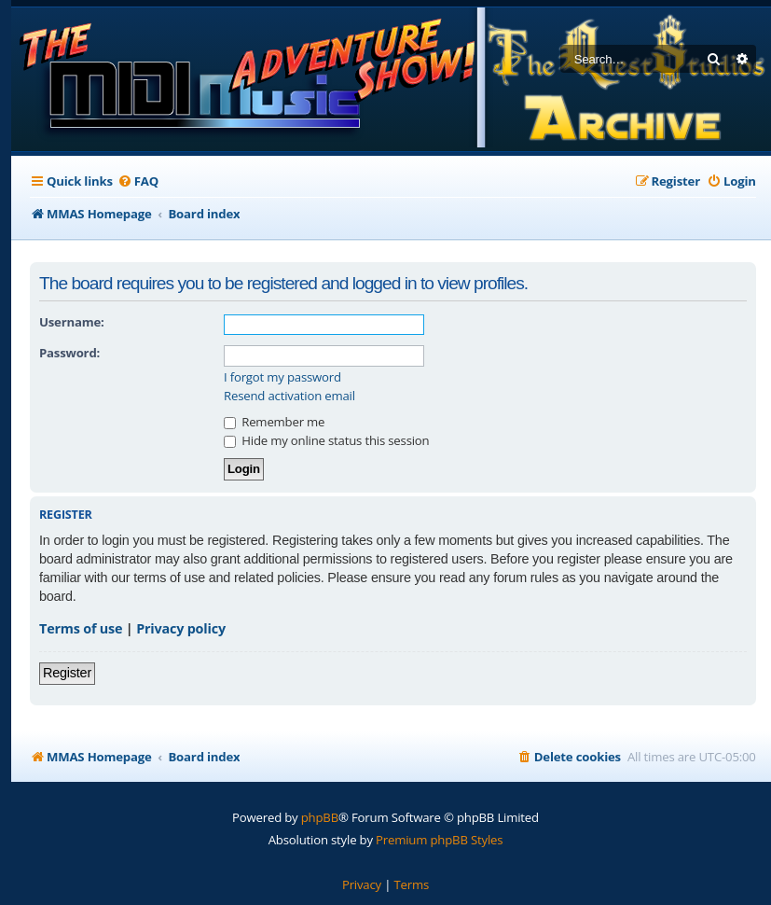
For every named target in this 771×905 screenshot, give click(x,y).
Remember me (274, 421)
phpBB (319, 817)
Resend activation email (289, 396)
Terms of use (80, 628)
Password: (69, 352)
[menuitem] (137, 181)
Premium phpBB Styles (439, 839)
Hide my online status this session (326, 440)
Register (67, 672)
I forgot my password (282, 377)
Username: (71, 321)
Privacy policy (181, 628)
